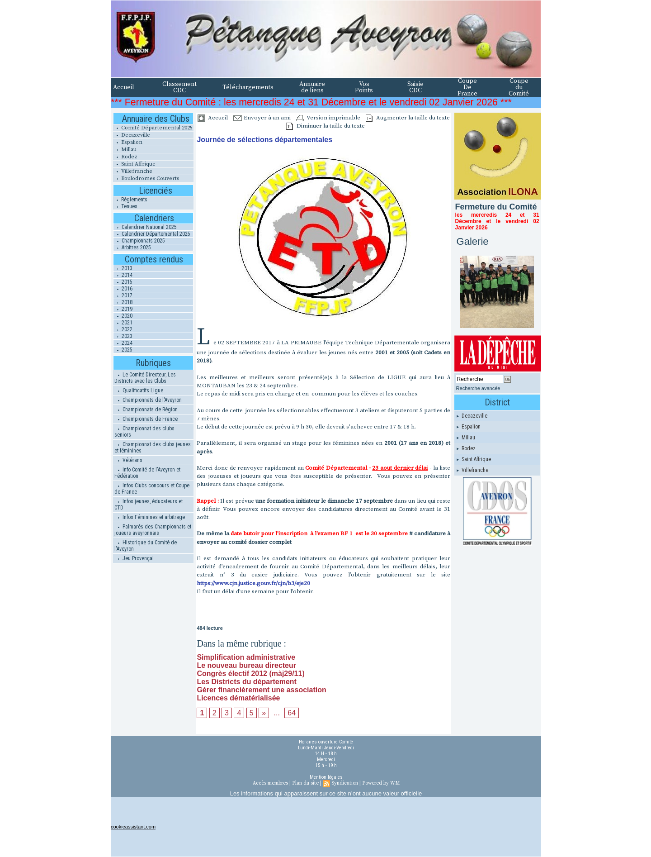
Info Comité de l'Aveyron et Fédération (147, 473)
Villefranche (132, 171)
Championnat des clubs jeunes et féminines (152, 447)
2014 (122, 275)
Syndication (344, 783)
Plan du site (305, 783)
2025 (122, 350)
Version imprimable (328, 117)
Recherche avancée (478, 388)
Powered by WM (381, 783)
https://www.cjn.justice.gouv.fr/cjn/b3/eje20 (254, 583)
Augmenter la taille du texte (408, 117)
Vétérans (128, 460)
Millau (125, 149)
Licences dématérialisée (238, 698)
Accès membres (270, 783)
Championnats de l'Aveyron (148, 400)
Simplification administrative (246, 657)
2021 (122, 322)
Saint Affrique (134, 164)
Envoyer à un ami (262, 117)
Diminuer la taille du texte (325, 125)
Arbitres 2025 (132, 247)
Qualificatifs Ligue (138, 390)
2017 (122, 295)
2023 (122, 336)
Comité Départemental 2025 (153, 127)
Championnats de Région (146, 409)
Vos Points (364, 87)
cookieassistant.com (133, 826)
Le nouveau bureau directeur (246, 665)
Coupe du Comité (519, 87)
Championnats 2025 (139, 241)
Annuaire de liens (312, 87)
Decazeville (131, 135)
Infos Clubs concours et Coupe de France (151, 488)
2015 (122, 282)
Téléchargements (248, 87)
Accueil (123, 87)
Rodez (125, 156)
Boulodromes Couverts (146, 178)
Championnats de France (146, 419)
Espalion (127, 142)
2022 (122, 329)
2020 (122, 316)
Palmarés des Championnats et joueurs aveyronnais (152, 530)
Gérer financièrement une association (261, 690)
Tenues (125, 206)
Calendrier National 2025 (145, 227)
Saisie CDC (415, 87)
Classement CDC (179, 87)
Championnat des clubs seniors (144, 431)
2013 (122, 268)
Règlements (130, 199)
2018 (122, 302)
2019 (122, 309)
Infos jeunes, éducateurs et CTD (148, 504)
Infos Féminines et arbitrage (149, 517)
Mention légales (326, 777)
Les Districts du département (247, 682)
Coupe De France (467, 87)
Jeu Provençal (134, 558)
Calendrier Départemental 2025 (151, 234)
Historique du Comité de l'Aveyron (145, 545)
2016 (122, 289)
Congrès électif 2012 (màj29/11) (250, 673)
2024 (122, 343)
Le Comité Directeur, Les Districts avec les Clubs (145, 377)
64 (292, 713)
